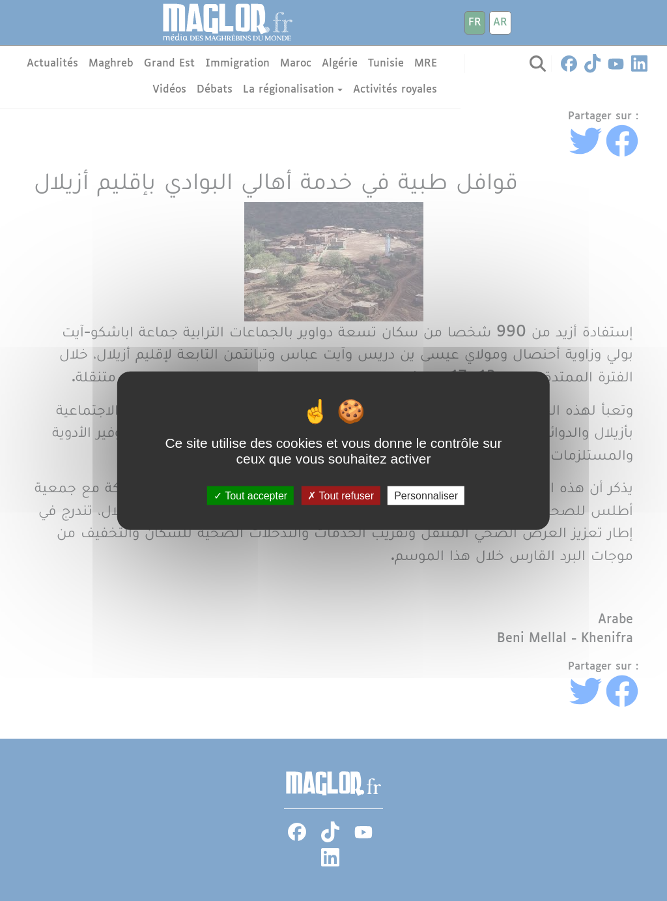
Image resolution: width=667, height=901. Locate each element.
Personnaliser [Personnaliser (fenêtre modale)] (426, 495)
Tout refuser (340, 495)
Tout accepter (250, 495)
